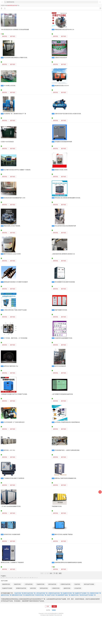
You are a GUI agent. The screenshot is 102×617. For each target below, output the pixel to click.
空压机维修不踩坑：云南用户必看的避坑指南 (67, 450)
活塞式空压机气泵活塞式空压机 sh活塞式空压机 (68, 113)
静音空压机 (33, 588)
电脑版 (54, 610)
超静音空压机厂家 (6, 595)
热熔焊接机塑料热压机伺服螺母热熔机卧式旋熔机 (68, 562)
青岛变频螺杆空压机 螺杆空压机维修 (65, 282)
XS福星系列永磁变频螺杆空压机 (63, 338)
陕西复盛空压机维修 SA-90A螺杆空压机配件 (16, 282)
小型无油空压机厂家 (41, 593)
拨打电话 (12, 36)
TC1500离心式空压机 (9, 85)
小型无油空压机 (29, 584)
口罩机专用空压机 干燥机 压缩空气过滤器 (15, 310)
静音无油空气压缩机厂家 (88, 595)
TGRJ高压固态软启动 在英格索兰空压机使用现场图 (15, 29)
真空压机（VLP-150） (10, 450)
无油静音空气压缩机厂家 (81, 593)
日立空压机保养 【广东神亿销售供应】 (14, 422)
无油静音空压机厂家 (68, 593)
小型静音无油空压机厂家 (55, 593)
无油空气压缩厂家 (52, 595)
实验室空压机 (17, 584)
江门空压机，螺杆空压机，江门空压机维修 (15, 338)
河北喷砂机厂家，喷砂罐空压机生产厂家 (15, 113)
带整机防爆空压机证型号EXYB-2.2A (64, 29)
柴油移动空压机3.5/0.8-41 (62, 85)
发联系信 (4, 36)
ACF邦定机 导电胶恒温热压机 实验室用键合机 (67, 422)
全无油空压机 (77, 588)
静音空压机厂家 (41, 595)
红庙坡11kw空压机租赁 (7, 141)
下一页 (55, 573)
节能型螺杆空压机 (57, 506)
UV (30, 577)
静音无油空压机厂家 (29, 593)
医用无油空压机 (44, 588)
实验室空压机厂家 (76, 595)
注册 (54, 606)
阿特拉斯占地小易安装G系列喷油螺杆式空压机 (67, 198)
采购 (100, 492)
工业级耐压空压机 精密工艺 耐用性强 (14, 478)
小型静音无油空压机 (65, 584)
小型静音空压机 (56, 588)
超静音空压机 (67, 588)
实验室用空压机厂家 (31, 595)
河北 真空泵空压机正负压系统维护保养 (65, 226)
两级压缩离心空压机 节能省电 (12, 226)
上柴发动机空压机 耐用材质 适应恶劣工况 (63, 254)
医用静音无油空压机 (21, 588)
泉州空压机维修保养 (60, 366)
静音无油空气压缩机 (89, 584)
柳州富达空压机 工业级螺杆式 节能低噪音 (12, 562)
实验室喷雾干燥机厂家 (63, 595)
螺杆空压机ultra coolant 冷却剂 (12, 254)
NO (21, 577)
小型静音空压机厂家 (95, 593)
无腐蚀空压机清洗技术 (61, 57)
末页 (60, 573)
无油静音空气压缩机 (7, 588)
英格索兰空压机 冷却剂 (61, 170)
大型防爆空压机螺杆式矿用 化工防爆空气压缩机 (14, 394)
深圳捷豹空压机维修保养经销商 (63, 141)
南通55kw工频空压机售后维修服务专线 (65, 478)
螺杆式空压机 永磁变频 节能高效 (64, 534)
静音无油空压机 (52, 584)
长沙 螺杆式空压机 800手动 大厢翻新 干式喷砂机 (17, 170)
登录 (48, 606)
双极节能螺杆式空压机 (61, 310)
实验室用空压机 (6, 584)
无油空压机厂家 (18, 593)
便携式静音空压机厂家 (18, 595)
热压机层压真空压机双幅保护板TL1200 (14, 198)
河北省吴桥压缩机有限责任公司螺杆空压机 (15, 57)
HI (12, 577)
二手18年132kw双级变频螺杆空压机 (11, 506)
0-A (1, 577)
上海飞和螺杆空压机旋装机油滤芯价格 (62, 394)
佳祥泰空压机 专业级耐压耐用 (12, 534)
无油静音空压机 (40, 584)
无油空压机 (77, 584)
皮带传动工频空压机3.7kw (11, 366)
